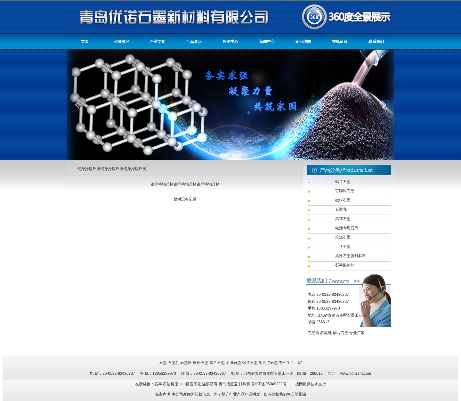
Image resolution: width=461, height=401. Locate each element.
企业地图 (303, 41)
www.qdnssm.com (355, 373)
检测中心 (230, 41)
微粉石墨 (200, 362)
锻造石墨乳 (252, 362)
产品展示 (194, 41)
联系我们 (376, 41)
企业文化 (157, 41)
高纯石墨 (270, 362)
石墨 (163, 362)
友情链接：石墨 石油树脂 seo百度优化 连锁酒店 (177, 384)
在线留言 (339, 41)
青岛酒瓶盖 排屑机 (235, 384)
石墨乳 (326, 333)
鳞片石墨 (340, 333)
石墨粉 (313, 333)
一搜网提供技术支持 (308, 384)
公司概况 (121, 41)
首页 (85, 41)
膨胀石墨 (233, 362)
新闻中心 (267, 41)
